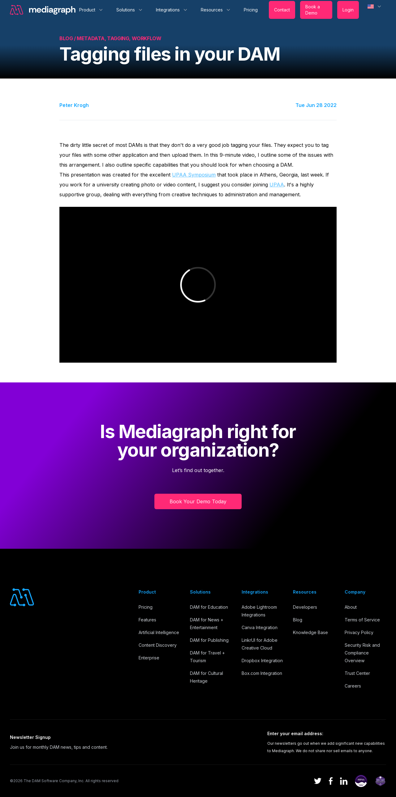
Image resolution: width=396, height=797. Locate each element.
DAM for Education (209, 607)
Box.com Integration (262, 673)
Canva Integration (260, 627)
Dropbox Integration (262, 660)
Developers (305, 607)
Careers (353, 685)
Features (147, 619)
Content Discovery (158, 645)
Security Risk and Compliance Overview (362, 652)
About (351, 607)
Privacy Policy (359, 632)
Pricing (251, 9)
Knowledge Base (310, 632)
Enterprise (149, 657)
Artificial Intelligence (159, 632)
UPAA (276, 184)
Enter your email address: (295, 733)
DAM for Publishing (209, 640)
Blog (297, 619)
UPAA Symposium (194, 175)
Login (348, 9)
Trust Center (357, 673)
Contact (282, 9)
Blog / (68, 38)
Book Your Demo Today (198, 501)
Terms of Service (362, 619)
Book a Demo (312, 9)
